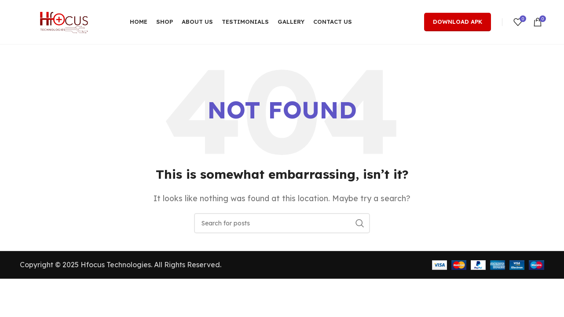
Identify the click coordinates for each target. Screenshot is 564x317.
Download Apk (457, 21)
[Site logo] (64, 21)
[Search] (282, 223)
